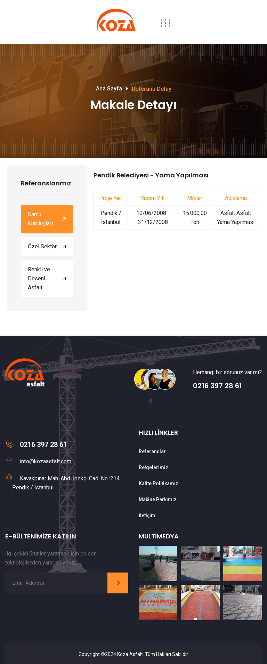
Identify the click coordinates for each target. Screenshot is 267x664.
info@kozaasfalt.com (45, 461)
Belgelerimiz (153, 467)
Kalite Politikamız (158, 483)
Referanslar (152, 451)
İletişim (147, 515)
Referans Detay (151, 89)
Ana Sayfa (109, 88)
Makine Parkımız (158, 499)
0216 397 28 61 (217, 386)
